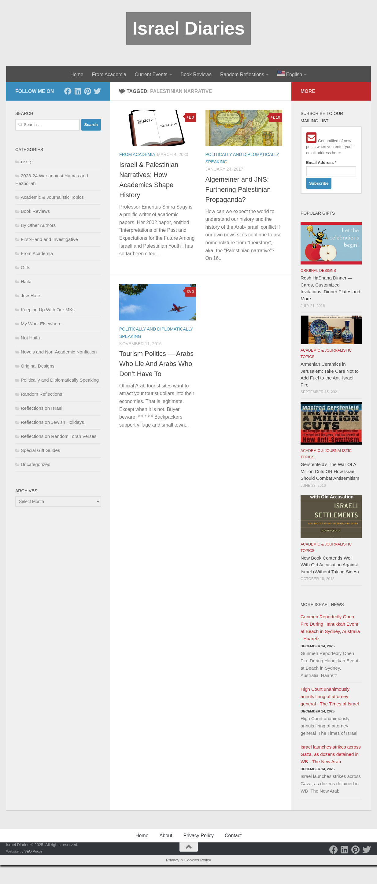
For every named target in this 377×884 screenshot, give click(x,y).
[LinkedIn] (77, 91)
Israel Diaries (188, 28)
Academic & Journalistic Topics (52, 197)
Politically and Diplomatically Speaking (60, 380)
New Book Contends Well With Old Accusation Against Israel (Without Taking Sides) (330, 564)
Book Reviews (196, 74)
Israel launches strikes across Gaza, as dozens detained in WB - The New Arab (331, 754)
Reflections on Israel (41, 408)
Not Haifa (30, 337)
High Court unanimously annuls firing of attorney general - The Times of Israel (330, 696)
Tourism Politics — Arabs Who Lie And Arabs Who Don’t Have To (156, 364)
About (166, 835)
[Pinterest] (87, 91)
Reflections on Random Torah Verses (58, 436)
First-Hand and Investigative (49, 239)
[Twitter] (97, 91)
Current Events (151, 74)
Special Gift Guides (40, 450)
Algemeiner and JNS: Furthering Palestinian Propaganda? (238, 189)
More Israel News (322, 604)
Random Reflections (242, 74)
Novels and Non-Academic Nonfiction (59, 351)
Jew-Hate (30, 295)
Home (76, 74)
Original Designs (37, 365)
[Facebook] (68, 91)
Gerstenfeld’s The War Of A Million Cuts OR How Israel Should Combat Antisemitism (330, 471)
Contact (233, 835)
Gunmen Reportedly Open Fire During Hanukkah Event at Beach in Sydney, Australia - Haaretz (330, 627)
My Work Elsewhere (41, 323)
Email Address (321, 162)
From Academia (109, 74)
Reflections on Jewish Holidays (52, 422)
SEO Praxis (33, 851)
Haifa (26, 281)
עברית (27, 161)
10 (275, 117)
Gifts (25, 267)
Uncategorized (35, 464)
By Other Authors (38, 225)
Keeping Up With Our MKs (48, 309)
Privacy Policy (198, 835)
